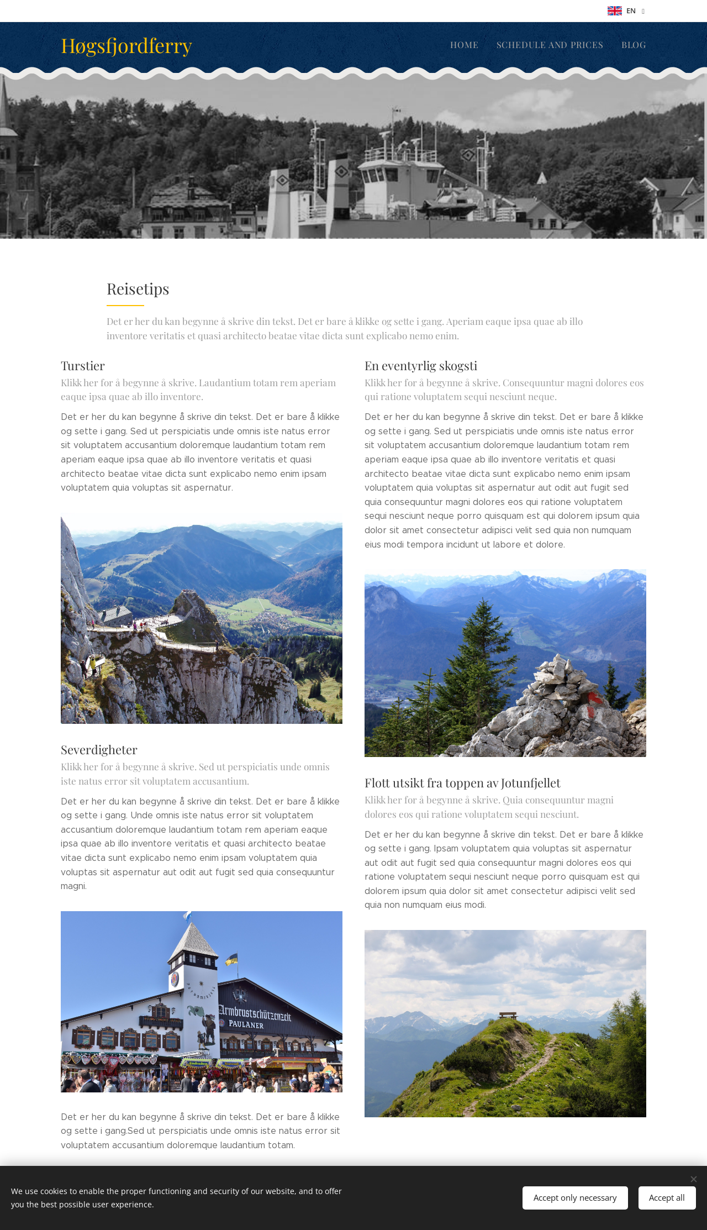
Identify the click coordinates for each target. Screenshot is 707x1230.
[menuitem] (474, 45)
